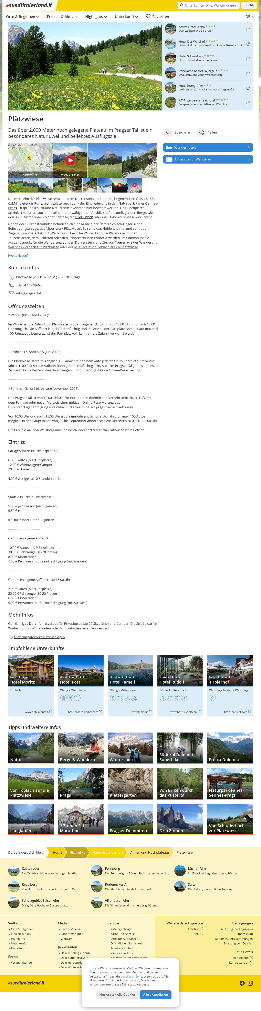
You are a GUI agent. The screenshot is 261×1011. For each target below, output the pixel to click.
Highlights (94, 16)
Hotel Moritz (31, 685)
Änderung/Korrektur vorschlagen (36, 637)
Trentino (195, 929)
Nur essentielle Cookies (117, 994)
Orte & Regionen (20, 16)
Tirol (198, 934)
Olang (64, 690)
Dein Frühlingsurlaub (75, 953)
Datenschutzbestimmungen (234, 939)
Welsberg (241, 690)
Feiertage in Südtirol (124, 948)
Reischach (180, 690)
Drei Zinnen (84, 217)
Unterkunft (124, 16)
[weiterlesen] (18, 255)
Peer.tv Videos (70, 929)
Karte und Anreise (123, 934)
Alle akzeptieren (155, 994)
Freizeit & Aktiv (60, 16)
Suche (249, 5)
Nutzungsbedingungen (237, 929)
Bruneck (165, 690)
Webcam (67, 939)
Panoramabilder (72, 934)
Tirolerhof (230, 685)
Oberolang (78, 690)
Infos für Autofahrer (124, 939)
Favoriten (157, 16)
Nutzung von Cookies (238, 943)
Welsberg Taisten (220, 690)
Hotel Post (81, 685)
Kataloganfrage (121, 929)
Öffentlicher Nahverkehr (127, 943)
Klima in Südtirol (122, 953)
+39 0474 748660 (29, 285)
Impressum (245, 934)
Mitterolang (128, 690)
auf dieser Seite (131, 976)
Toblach (15, 690)
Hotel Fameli (130, 685)
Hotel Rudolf (180, 685)
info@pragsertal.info (32, 293)
